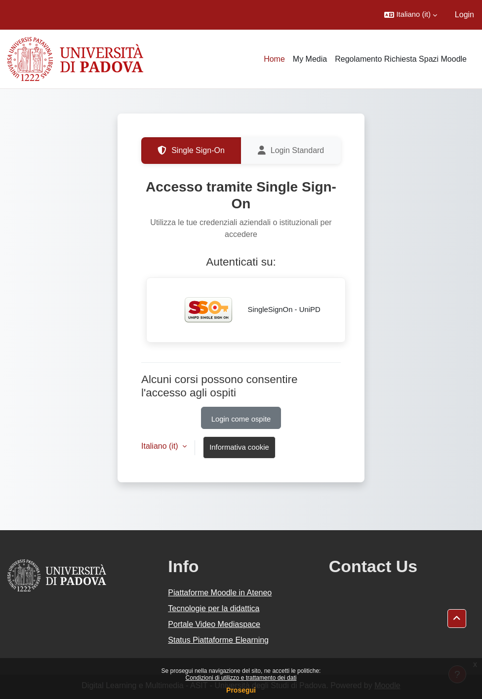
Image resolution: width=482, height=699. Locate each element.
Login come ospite (241, 419)
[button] (410, 15)
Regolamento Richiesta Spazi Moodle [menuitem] (401, 59)
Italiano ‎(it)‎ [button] (160, 446)
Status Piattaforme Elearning (218, 640)
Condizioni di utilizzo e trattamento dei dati (241, 677)
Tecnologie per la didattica (213, 608)
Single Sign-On (191, 150)
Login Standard (291, 150)
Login (464, 14)
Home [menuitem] (274, 59)
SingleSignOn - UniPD (245, 310)
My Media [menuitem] (310, 59)
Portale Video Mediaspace (214, 624)
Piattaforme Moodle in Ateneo (220, 592)
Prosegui (241, 690)
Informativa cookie (239, 447)
